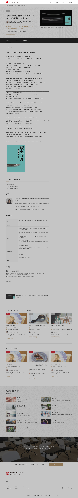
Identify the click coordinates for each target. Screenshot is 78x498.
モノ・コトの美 (26, 488)
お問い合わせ (55, 464)
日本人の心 (9, 488)
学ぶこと (8, 40)
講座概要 (25, 40)
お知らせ (70, 2)
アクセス (63, 2)
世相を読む (17, 488)
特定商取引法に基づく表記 (37, 495)
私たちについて (50, 2)
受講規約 (28, 495)
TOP (7, 5)
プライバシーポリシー (48, 495)
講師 (17, 40)
